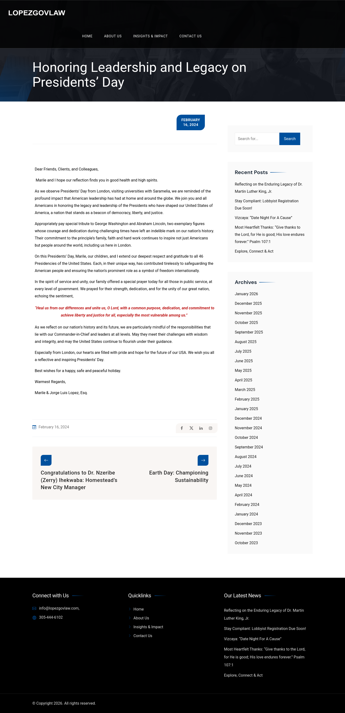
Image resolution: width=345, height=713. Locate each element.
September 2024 (249, 447)
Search (290, 138)
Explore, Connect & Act (254, 251)
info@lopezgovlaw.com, (55, 608)
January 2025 (246, 409)
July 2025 (243, 351)
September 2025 (249, 332)
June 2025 (244, 361)
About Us (113, 36)
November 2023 (248, 533)
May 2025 (243, 370)
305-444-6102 (47, 617)
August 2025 (245, 342)
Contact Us (190, 36)
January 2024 (246, 514)
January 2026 (246, 294)
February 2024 (247, 504)
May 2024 (243, 485)
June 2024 (244, 476)
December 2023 (248, 523)
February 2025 (247, 399)
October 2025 (246, 322)
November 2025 (248, 313)
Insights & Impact (150, 36)
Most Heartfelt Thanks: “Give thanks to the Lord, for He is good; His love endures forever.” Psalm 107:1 (270, 234)
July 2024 (243, 466)
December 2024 (248, 418)
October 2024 (246, 437)
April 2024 (243, 495)
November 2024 (248, 428)
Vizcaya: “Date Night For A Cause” (263, 217)
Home (87, 36)
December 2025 (248, 303)
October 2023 (246, 543)
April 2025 (243, 380)
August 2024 (245, 456)
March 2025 (245, 389)
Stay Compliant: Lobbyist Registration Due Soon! (265, 628)
